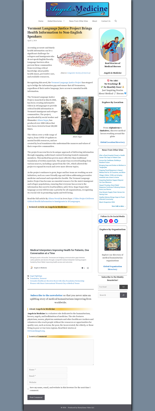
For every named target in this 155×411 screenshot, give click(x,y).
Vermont (43, 278)
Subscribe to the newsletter (46, 295)
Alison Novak (54, 198)
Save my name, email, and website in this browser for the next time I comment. (60, 389)
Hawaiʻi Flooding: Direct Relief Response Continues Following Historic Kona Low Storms (112, 187)
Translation (34, 278)
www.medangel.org (36, 331)
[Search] (123, 295)
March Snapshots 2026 (107, 202)
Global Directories (57, 21)
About (94, 21)
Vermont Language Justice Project (66, 82)
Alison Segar (42, 120)
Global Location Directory (112, 142)
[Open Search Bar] (116, 21)
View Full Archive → (119, 206)
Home (40, 21)
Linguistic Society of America (78, 73)
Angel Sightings (36, 276)
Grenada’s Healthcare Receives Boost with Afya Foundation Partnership (57, 281)
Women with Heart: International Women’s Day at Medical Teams (55, 284)
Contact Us (105, 21)
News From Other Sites (78, 21)
